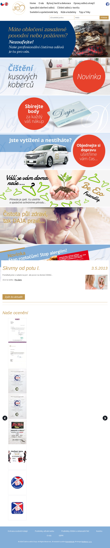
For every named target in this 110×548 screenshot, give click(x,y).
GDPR (61, 535)
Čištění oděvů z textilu (68, 7)
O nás (41, 3)
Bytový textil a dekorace (59, 3)
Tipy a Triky (84, 12)
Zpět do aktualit (14, 297)
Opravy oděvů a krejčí (84, 3)
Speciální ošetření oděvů (42, 7)
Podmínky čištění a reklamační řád (75, 531)
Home (33, 3)
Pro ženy (18, 280)
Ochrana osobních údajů (18, 531)
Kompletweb (69, 541)
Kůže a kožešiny (68, 12)
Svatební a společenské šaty (44, 12)
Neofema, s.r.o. (86, 541)
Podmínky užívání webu (44, 531)
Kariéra (99, 531)
